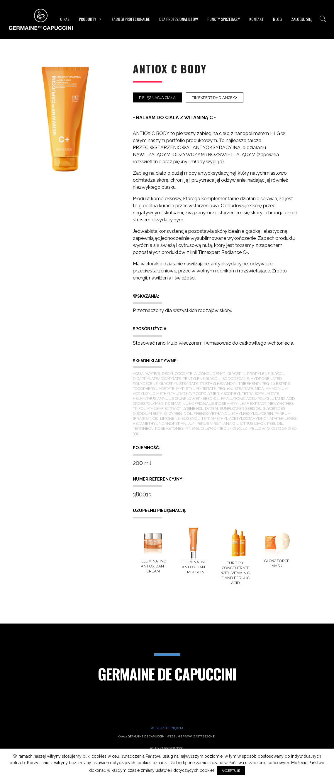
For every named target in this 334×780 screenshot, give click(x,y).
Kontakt (256, 19)
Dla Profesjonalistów (178, 19)
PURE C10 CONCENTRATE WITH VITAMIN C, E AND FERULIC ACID (235, 573)
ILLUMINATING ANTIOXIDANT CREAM (153, 566)
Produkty (90, 19)
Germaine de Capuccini (167, 674)
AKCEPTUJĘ (231, 771)
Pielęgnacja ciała (157, 97)
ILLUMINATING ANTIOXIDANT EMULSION (194, 567)
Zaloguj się (301, 19)
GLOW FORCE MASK (276, 563)
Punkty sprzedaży (223, 19)
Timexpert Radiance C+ (214, 97)
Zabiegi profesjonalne (130, 19)
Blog (277, 19)
